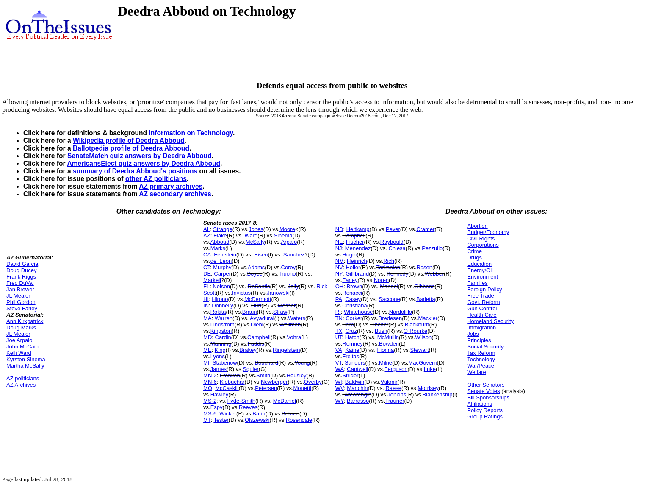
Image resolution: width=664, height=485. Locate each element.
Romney (352, 343)
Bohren (290, 413)
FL (206, 286)
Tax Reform (481, 353)
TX (339, 331)
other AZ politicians (156, 178)
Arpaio (289, 242)
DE (207, 273)
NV (339, 267)
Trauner (394, 401)
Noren (381, 280)
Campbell (259, 337)
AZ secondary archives (175, 194)
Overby (313, 382)
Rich (388, 261)
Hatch (352, 337)
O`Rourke (415, 331)
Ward (251, 235)
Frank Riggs (21, 276)
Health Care (481, 315)
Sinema (283, 235)
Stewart (419, 350)
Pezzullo (432, 248)
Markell (212, 280)
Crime (474, 251)
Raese (393, 388)
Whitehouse (358, 312)
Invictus (241, 293)
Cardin (223, 337)
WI (338, 382)
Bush (381, 331)
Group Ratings (485, 416)
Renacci (352, 293)
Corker (354, 318)
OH (339, 286)
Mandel (389, 286)
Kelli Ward (18, 353)
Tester (220, 420)
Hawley (219, 394)
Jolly (293, 286)
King (220, 350)
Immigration (481, 327)
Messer (287, 305)
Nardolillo (400, 312)
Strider (350, 375)
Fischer (355, 242)
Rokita (218, 312)
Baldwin (355, 382)
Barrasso (358, 401)
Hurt (256, 305)
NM (339, 261)
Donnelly (222, 305)
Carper (222, 273)
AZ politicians (22, 378)
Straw (280, 312)
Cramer (425, 229)
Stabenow (225, 363)
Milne (385, 363)
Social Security (485, 346)
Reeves (248, 407)
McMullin (388, 337)
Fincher (379, 324)
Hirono (220, 299)
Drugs (474, 257)
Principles (479, 340)
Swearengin (356, 394)
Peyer (393, 229)
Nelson (221, 286)
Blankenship (438, 394)
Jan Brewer (20, 289)
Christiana (354, 305)
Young (302, 363)
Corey (288, 267)
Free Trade (480, 296)
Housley (297, 375)
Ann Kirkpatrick (24, 321)
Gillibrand (357, 273)
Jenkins (396, 394)
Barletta (425, 299)
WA (339, 369)
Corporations (482, 245)
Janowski (278, 293)
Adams (256, 267)
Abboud (220, 242)
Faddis (256, 343)
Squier (251, 369)
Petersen (266, 388)
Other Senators (485, 385)
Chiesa (396, 248)
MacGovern (422, 363)
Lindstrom (222, 324)
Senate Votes (483, 391)
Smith (263, 375)
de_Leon (221, 261)
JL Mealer (18, 296)
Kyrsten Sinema (25, 359)
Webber (434, 273)
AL (206, 229)
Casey (353, 299)
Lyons (217, 356)
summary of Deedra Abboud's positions (135, 171)
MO (207, 388)
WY (339, 401)
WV (339, 388)
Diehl (257, 324)
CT (206, 267)
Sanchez (294, 254)
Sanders (355, 363)
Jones (256, 229)
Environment (482, 276)
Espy (216, 407)
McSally (255, 242)
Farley (349, 280)
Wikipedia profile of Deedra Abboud (129, 140)
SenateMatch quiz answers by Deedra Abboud (139, 155)
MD (207, 337)
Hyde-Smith (241, 401)
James (218, 369)
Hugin (349, 254)
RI (338, 312)
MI (206, 363)
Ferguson (396, 369)
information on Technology (191, 133)
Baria (258, 413)
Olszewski (257, 420)
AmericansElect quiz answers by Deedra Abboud (143, 163)
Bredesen (390, 318)
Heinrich (357, 261)
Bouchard (266, 363)
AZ (206, 235)
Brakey (247, 350)
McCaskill (227, 388)
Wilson (423, 337)
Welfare (476, 372)
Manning (221, 343)
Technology (481, 359)
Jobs (473, 334)
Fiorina (385, 350)
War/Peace (480, 365)
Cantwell (357, 369)
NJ (338, 248)
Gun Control (482, 308)
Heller (353, 267)
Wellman (290, 324)
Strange (222, 229)
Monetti (302, 388)
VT (338, 363)
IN (206, 305)
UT (338, 337)
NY (339, 273)
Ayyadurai (262, 318)
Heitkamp (358, 229)
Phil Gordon (21, 302)
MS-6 (209, 413)
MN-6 (210, 382)
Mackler (427, 318)
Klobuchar (232, 382)
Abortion (477, 226)
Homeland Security (490, 321)
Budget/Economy (488, 232)
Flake (220, 235)
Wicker (227, 413)
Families (477, 283)
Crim (348, 324)
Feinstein (225, 254)
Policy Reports (485, 410)
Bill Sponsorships (488, 397)
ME (207, 350)
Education (479, 264)
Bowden (389, 343)
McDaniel (284, 401)
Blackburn (417, 324)
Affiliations (479, 404)
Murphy (222, 267)
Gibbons (424, 286)
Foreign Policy (484, 289)
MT (206, 420)
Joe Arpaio (19, 340)
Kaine (352, 350)
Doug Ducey (21, 270)
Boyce (254, 273)
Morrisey (428, 388)
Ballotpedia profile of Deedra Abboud (131, 148)
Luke (430, 369)
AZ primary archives (170, 186)
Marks (217, 248)
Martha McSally (25, 365)
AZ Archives (21, 385)
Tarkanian (388, 267)
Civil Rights (481, 238)
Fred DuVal (20, 283)
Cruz (351, 331)
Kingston (221, 331)
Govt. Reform (483, 302)
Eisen (261, 254)
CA (207, 254)
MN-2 (210, 375)
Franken (230, 375)
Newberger (274, 382)
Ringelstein (286, 350)
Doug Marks (21, 327)
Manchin (357, 388)
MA (207, 318)
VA (338, 350)
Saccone (389, 299)
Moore (287, 229)
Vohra (294, 337)
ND (339, 229)
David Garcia (22, 264)
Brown (354, 286)
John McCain (22, 346)
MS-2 (209, 401)
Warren (223, 318)
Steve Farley (21, 308)
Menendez (358, 248)
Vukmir (389, 382)
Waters (296, 318)
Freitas (350, 356)
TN (339, 318)
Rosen (424, 267)
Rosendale (299, 420)
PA (338, 299)
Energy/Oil (480, 270)
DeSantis (259, 286)
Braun (249, 312)
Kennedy (397, 273)
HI (206, 299)
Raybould (392, 242)
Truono (287, 273)
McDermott (257, 299)
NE (339, 242)
